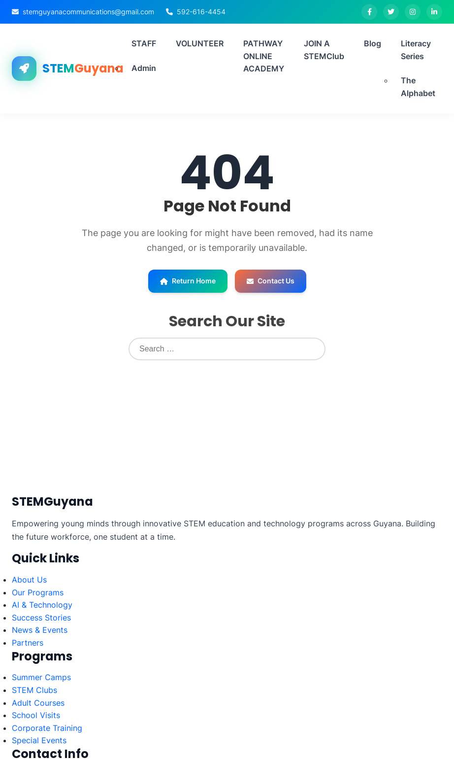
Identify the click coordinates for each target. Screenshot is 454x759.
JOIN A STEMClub (324, 49)
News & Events (39, 630)
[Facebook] (369, 12)
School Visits (36, 715)
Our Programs (38, 592)
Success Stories (41, 617)
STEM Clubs (34, 690)
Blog (372, 43)
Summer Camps (41, 677)
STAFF (143, 43)
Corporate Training (47, 728)
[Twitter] (391, 12)
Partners (27, 643)
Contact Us (270, 280)
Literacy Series (416, 49)
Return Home (188, 280)
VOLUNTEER (200, 43)
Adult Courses (38, 703)
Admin (143, 68)
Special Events (39, 740)
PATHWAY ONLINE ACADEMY (263, 55)
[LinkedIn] (434, 12)
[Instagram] (413, 12)
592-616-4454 (201, 11)
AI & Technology (42, 605)
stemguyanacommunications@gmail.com (88, 11)
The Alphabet (418, 86)
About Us (29, 580)
